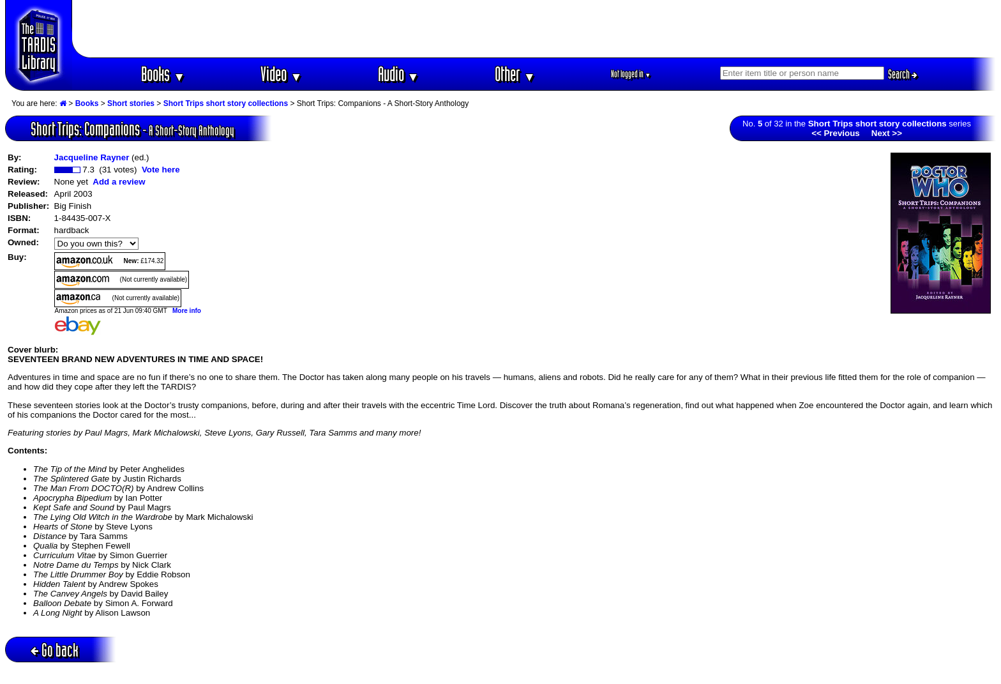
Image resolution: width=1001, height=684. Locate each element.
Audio (398, 74)
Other (515, 74)
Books (163, 74)
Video (281, 74)
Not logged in (631, 73)
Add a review (119, 181)
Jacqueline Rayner (92, 157)
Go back (55, 650)
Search (902, 74)
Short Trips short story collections (225, 103)
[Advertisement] (534, 28)
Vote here (161, 169)
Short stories (130, 103)
